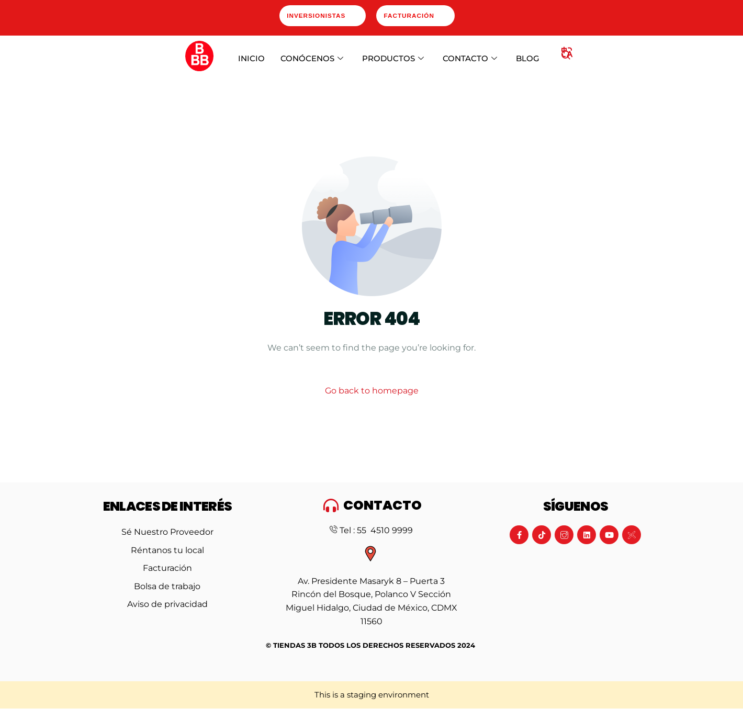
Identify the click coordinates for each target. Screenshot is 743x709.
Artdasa (404, 670)
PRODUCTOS (393, 59)
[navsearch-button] (565, 57)
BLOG (527, 59)
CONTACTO (470, 59)
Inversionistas (316, 16)
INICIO (251, 59)
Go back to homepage (372, 392)
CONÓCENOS (311, 59)
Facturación (412, 16)
